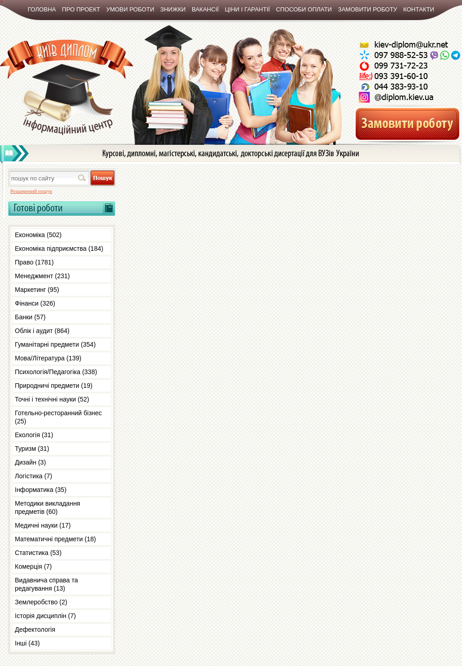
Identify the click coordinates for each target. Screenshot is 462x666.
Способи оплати (303, 9)
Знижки (173, 9)
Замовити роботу (367, 9)
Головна (42, 9)
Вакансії (205, 9)
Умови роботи (130, 9)
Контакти (418, 9)
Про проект (81, 9)
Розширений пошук (31, 191)
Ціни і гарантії (247, 9)
